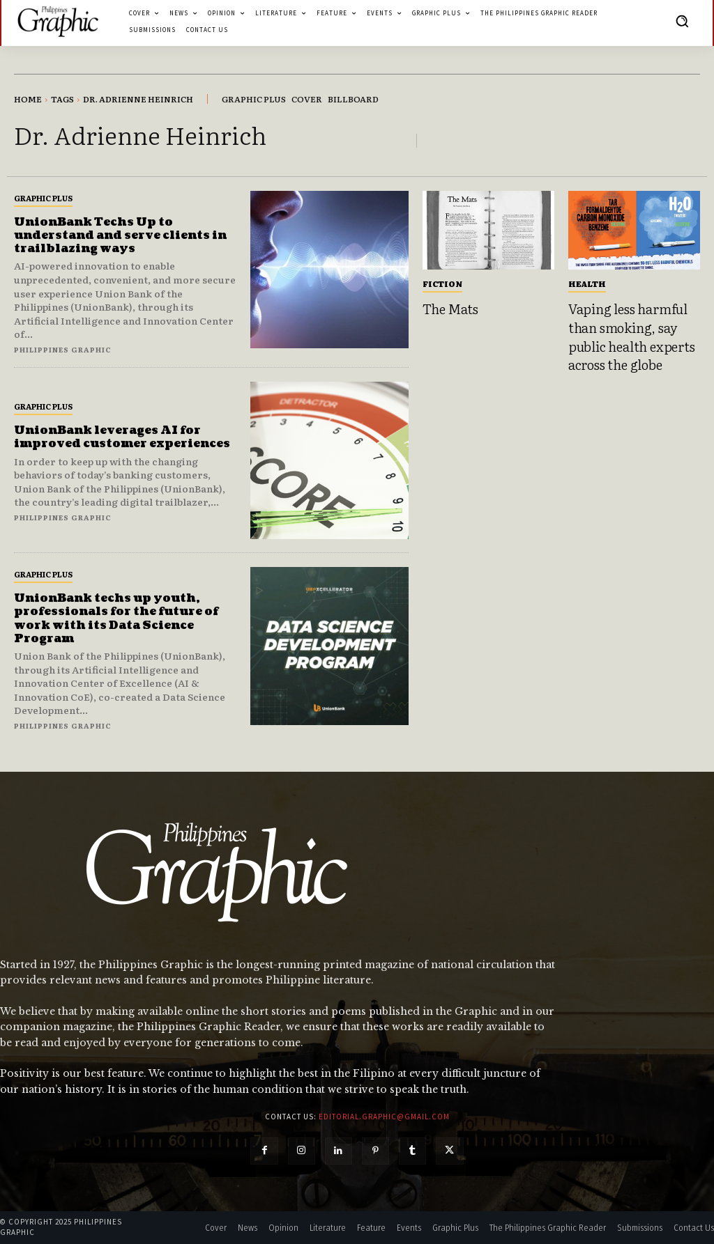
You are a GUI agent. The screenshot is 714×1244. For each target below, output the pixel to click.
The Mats (450, 308)
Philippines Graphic (63, 349)
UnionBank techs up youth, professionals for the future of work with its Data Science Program (117, 618)
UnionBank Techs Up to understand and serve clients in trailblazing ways (121, 235)
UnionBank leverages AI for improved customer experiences (124, 437)
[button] (682, 21)
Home (28, 99)
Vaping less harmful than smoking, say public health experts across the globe (631, 336)
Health (587, 283)
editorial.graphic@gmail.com (384, 1116)
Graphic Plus (43, 197)
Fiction (442, 283)
